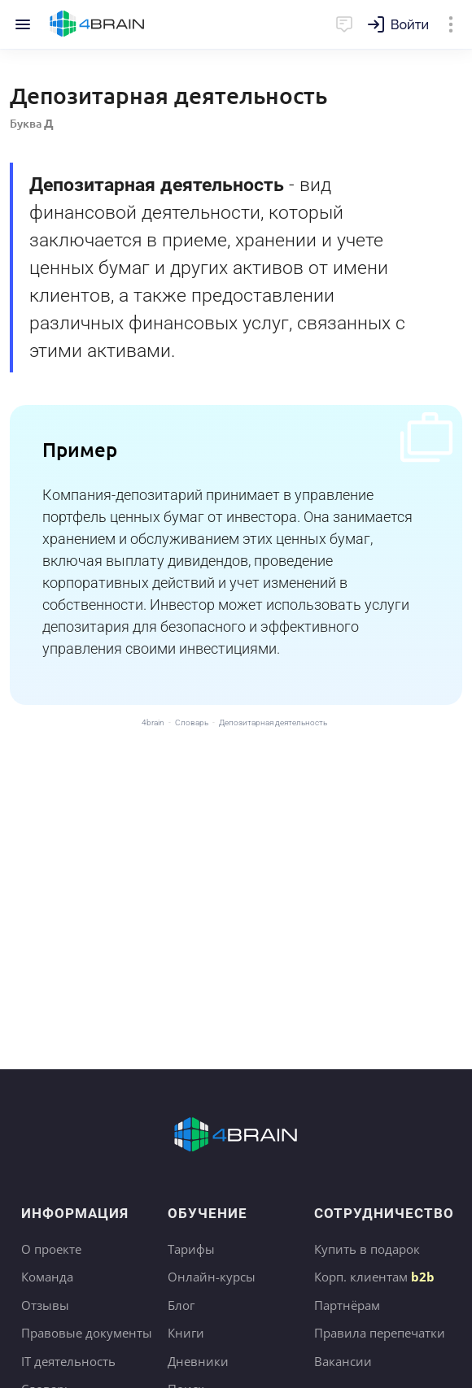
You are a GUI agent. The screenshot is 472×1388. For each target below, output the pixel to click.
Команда (47, 1276)
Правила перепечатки (379, 1333)
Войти (410, 25)
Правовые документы (86, 1333)
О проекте (51, 1249)
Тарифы (191, 1249)
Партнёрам (347, 1305)
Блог (181, 1305)
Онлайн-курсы (212, 1276)
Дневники (198, 1361)
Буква (32, 123)
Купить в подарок (367, 1249)
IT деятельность (68, 1361)
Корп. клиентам (374, 1276)
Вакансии (343, 1361)
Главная (97, 24)
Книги (186, 1333)
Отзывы (45, 1305)
